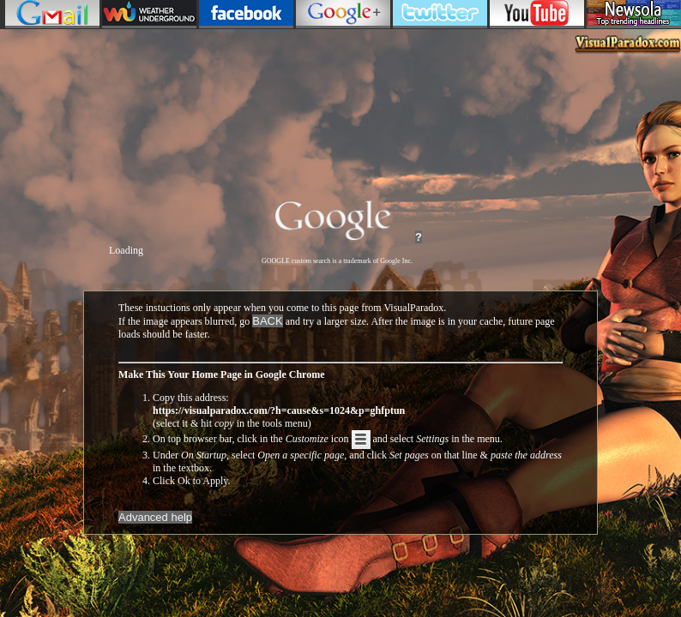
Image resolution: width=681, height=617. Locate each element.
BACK (267, 320)
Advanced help (155, 517)
